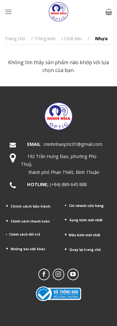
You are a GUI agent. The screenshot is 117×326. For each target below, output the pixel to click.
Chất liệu (73, 38)
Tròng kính (45, 38)
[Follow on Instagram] (58, 274)
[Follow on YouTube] (73, 274)
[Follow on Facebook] (44, 274)
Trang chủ (15, 38)
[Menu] (8, 11)
